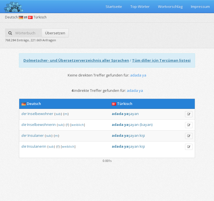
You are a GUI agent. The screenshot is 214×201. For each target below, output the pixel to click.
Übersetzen (55, 32)
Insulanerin (36, 146)
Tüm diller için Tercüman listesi (161, 60)
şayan (133, 113)
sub (58, 114)
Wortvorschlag (170, 6)
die (23, 124)
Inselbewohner (40, 113)
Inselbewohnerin (41, 124)
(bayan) (146, 124)
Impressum (200, 6)
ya (126, 113)
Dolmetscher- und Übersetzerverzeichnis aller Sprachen (76, 60)
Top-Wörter (140, 6)
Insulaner (36, 135)
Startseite (114, 6)
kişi (142, 135)
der (24, 113)
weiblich (77, 125)
